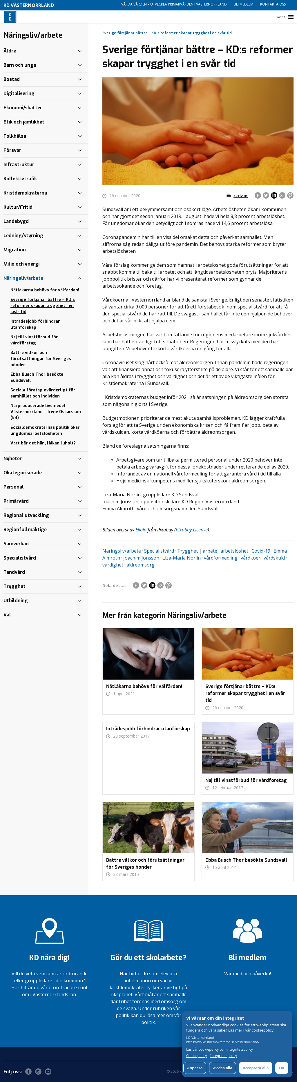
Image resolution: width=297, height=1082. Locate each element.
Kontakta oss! (273, 4)
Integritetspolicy (223, 1056)
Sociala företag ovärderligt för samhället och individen (42, 393)
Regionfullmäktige (25, 530)
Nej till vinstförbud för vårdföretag (34, 340)
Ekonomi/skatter (22, 108)
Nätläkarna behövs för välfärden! (44, 290)
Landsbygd (16, 221)
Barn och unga (19, 65)
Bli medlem (243, 4)
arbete (210, 551)
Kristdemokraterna (25, 193)
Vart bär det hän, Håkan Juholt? (43, 443)
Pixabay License (192, 530)
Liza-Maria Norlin (181, 558)
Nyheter (12, 458)
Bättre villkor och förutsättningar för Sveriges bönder (40, 359)
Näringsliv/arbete (121, 551)
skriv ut (237, 195)
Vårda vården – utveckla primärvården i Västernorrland (174, 4)
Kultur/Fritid (17, 207)
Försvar (12, 150)
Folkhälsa (14, 136)
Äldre (9, 51)
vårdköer (250, 558)
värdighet (112, 565)
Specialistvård (159, 551)
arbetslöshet (234, 551)
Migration (14, 250)
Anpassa (194, 1067)
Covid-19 (260, 551)
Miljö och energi (21, 264)
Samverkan (16, 544)
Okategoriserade (22, 473)
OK (282, 1067)
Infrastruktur (18, 164)
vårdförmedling (221, 558)
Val (7, 615)
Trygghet (187, 551)
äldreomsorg (140, 565)
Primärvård (16, 501)
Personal (13, 487)
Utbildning (15, 601)
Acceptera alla (256, 1067)
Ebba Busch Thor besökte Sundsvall (36, 377)
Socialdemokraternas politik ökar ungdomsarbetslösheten (45, 430)
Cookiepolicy (196, 1056)
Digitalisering (19, 93)
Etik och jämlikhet (23, 122)
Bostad (11, 79)
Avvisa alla (222, 1067)
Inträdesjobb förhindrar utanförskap (35, 324)
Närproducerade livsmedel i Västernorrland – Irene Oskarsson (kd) (45, 412)
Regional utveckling (26, 515)
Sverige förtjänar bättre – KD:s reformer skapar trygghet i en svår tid (42, 306)
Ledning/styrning (23, 236)
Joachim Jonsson (141, 558)
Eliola (140, 530)
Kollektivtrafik (20, 179)
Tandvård (14, 572)
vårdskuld (274, 558)
